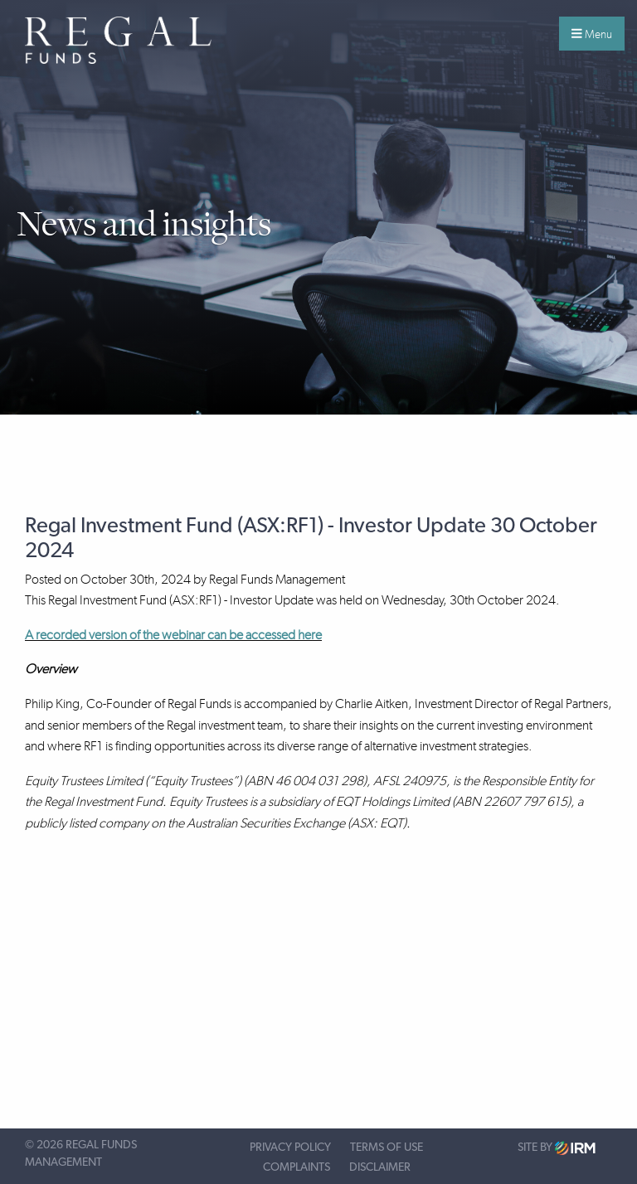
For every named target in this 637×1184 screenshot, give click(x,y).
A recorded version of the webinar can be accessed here (173, 635)
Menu (591, 34)
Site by (557, 1148)
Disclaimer (380, 1167)
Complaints (296, 1167)
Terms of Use (386, 1147)
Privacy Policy (290, 1147)
